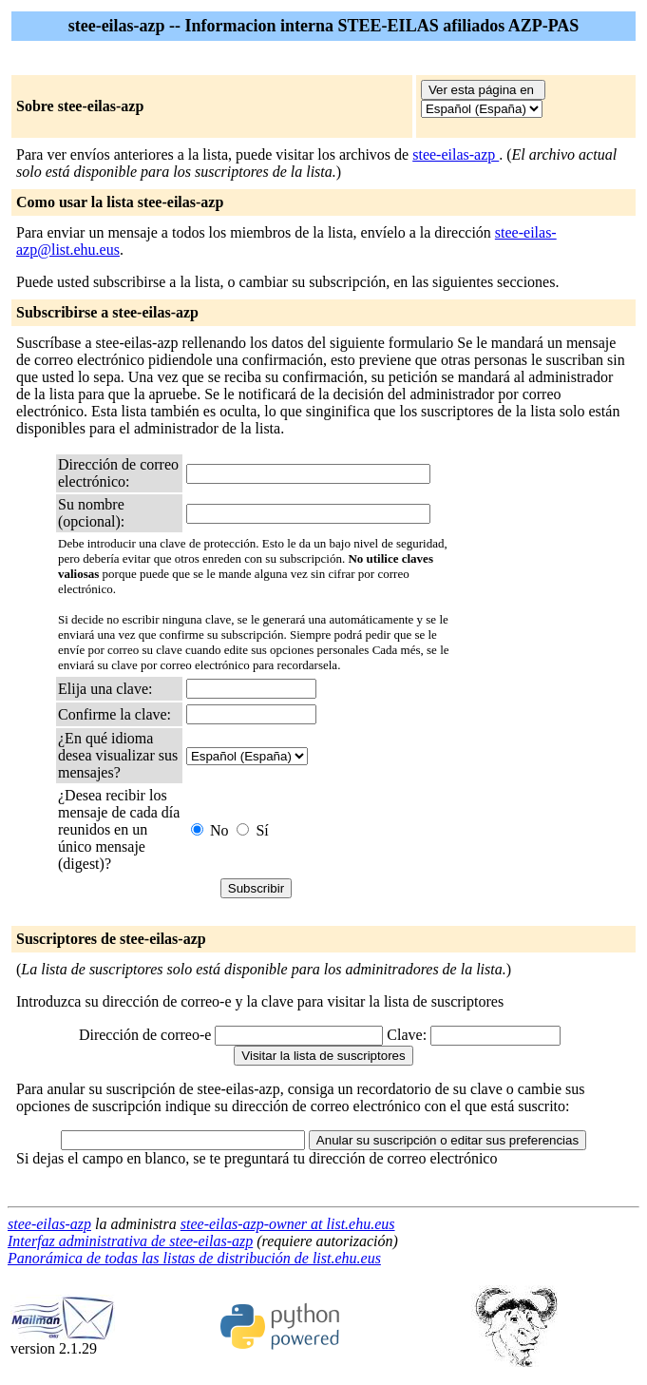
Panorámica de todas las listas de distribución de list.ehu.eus (194, 1258)
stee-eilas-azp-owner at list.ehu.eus (288, 1224)
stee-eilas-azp (455, 154)
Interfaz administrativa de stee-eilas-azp (130, 1241)
